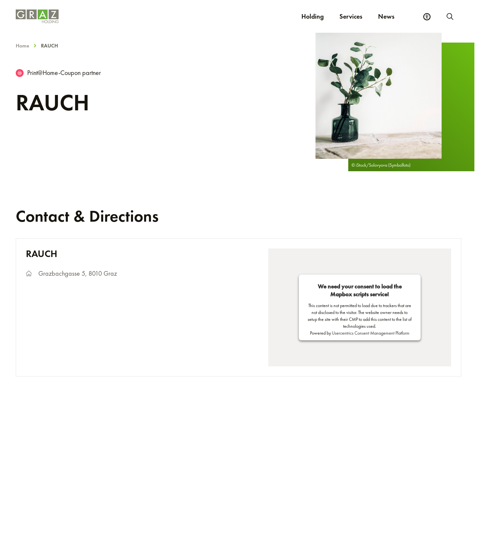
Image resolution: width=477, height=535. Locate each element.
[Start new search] (449, 16)
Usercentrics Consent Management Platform (371, 333)
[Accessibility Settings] (427, 17)
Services (350, 16)
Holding (312, 16)
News (386, 16)
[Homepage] (128, 16)
